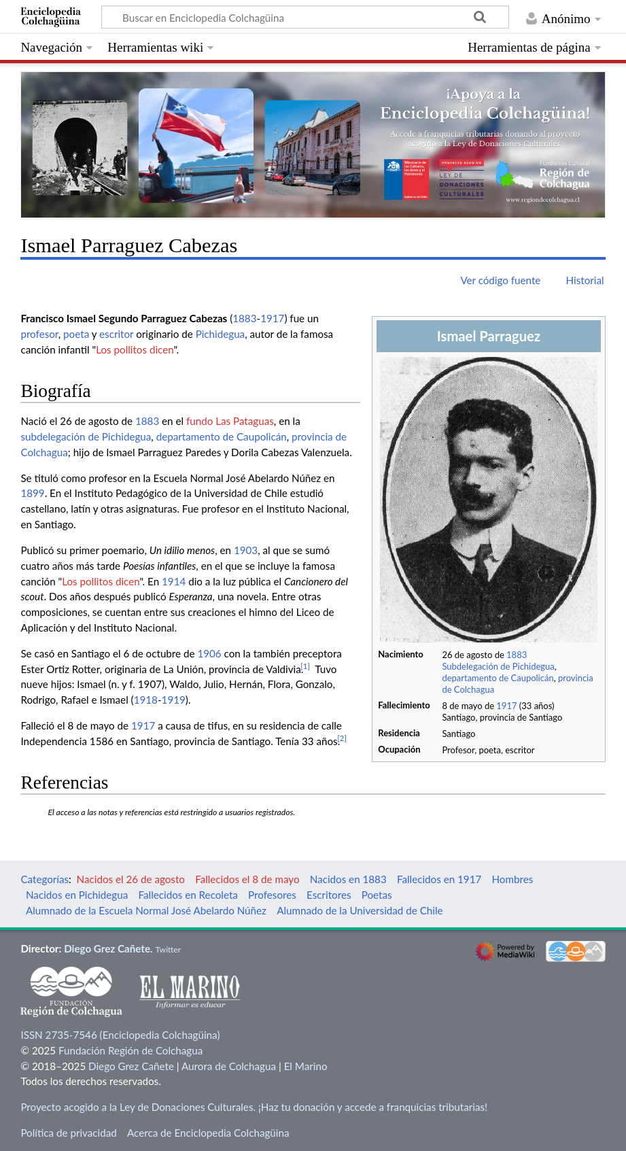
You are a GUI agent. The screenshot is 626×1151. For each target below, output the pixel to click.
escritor (116, 334)
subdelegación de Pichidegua (85, 436)
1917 (506, 705)
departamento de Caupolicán (497, 677)
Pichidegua (220, 334)
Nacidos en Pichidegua (77, 895)
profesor (39, 334)
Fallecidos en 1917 (439, 879)
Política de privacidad (68, 1133)
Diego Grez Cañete (107, 948)
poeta (76, 334)
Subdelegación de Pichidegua (498, 666)
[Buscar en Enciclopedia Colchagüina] (305, 17)
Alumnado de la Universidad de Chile (359, 910)
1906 (209, 653)
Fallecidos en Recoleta (187, 895)
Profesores (272, 895)
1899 (32, 493)
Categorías (44, 879)
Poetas (377, 895)
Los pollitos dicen (134, 349)
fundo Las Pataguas (230, 421)
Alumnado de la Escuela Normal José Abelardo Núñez (146, 910)
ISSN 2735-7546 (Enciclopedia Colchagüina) (120, 1035)
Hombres (512, 879)
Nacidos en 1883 (348, 879)
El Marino (306, 1066)
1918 (146, 699)
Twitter (168, 949)
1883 (516, 654)
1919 (174, 699)
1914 (174, 581)
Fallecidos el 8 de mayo (247, 879)
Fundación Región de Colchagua (130, 1050)
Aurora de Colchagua (228, 1066)
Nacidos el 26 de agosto (131, 879)
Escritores (329, 895)
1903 (246, 550)
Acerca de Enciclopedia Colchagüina (208, 1133)
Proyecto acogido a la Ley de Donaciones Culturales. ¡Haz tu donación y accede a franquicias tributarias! (253, 1107)
